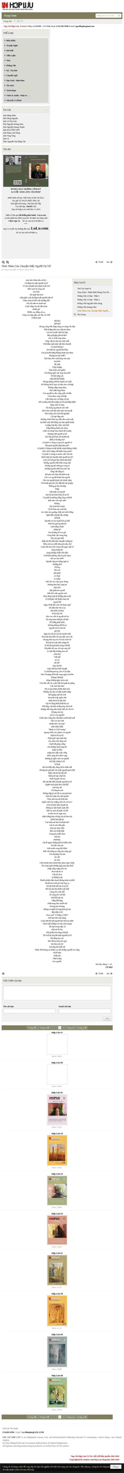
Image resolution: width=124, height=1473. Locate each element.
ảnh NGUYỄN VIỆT (11, 130)
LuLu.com (41, 215)
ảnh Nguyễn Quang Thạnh (14, 127)
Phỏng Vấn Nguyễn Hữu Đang (89, 303)
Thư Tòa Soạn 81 (84, 288)
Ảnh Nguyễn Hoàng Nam (13, 124)
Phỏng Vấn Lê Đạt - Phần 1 (88, 296)
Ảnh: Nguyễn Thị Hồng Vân (14, 141)
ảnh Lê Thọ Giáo (10, 121)
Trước (100, 262)
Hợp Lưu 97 (57, 1032)
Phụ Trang (81, 314)
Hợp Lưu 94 (57, 1133)
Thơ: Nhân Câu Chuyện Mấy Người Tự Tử (94, 311)
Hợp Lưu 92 (57, 1213)
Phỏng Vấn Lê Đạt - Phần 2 (88, 300)
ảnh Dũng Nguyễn (10, 118)
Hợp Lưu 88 (57, 1375)
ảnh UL (6, 139)
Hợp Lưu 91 (57, 1253)
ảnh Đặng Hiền (9, 115)
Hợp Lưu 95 (57, 1092)
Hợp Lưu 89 (57, 1334)
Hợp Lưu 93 (57, 1174)
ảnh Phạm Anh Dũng (11, 133)
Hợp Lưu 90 (57, 1293)
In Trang (3, 973)
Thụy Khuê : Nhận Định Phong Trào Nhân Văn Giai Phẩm (94, 292)
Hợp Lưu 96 (57, 1062)
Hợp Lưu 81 (80, 282)
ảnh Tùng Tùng (9, 136)
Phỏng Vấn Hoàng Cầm (86, 307)
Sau (108, 262)
